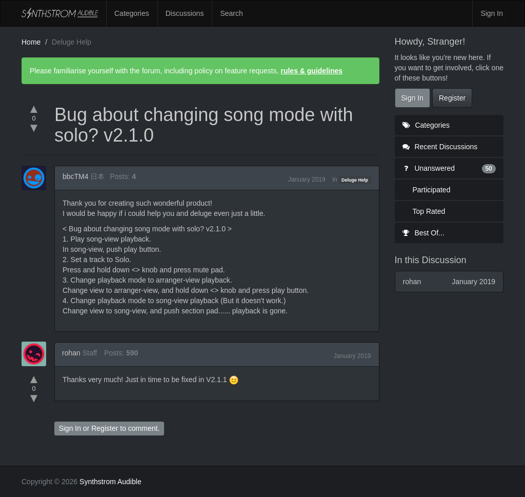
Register (104, 428)
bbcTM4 (76, 176)
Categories (131, 13)
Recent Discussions (440, 147)
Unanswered (449, 168)
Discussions (185, 13)
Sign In (491, 13)
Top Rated (429, 211)
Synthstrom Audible (60, 13)
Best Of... (423, 233)
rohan (71, 353)
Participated (432, 190)
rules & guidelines (311, 71)
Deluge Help (354, 180)
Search (231, 13)
